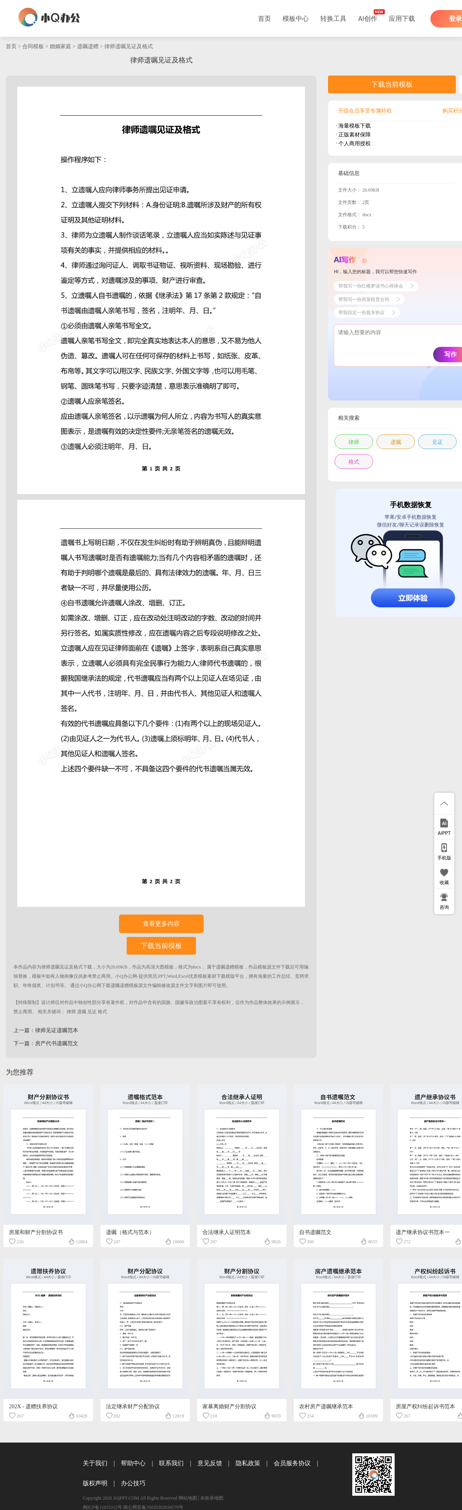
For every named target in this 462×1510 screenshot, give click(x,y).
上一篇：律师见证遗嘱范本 (45, 1030)
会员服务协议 (292, 1463)
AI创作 (367, 18)
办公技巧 (133, 1483)
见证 (92, 1011)
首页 (264, 18)
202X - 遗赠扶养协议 (33, 1406)
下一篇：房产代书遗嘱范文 (45, 1043)
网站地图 (188, 1498)
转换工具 (333, 18)
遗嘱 (81, 1011)
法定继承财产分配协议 (133, 1406)
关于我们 (95, 1463)
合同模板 (33, 46)
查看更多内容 (161, 923)
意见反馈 (210, 1463)
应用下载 (402, 18)
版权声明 (95, 1483)
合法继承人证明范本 (227, 1232)
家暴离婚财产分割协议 (229, 1406)
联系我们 (171, 1463)
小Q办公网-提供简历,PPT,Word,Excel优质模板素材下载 (170, 976)
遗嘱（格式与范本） (130, 1232)
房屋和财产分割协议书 (36, 1232)
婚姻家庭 (60, 46)
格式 (102, 1011)
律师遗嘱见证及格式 (128, 46)
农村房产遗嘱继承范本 (326, 1406)
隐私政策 (248, 1463)
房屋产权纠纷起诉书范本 (425, 1406)
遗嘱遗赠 (88, 46)
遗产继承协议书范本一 (423, 1232)
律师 (71, 1011)
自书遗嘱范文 (315, 1232)
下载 (87, 967)
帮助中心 (133, 1463)
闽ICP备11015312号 (102, 1507)
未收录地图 (211, 1498)
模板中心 (296, 18)
